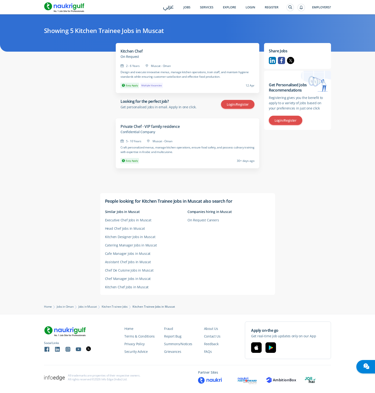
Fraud (168, 328)
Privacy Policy (134, 344)
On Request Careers (203, 220)
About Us (211, 328)
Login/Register (238, 104)
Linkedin (272, 60)
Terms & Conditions (139, 336)
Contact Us (212, 336)
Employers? (321, 7)
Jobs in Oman (65, 306)
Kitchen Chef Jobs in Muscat (127, 287)
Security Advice (136, 351)
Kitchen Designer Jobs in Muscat (130, 237)
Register (271, 7)
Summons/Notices (178, 344)
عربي (168, 8)
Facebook (281, 60)
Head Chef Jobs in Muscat (125, 228)
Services (206, 7)
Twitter (290, 60)
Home (48, 306)
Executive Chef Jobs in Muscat (128, 220)
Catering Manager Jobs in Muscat (131, 245)
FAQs (208, 351)
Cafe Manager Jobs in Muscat (128, 253)
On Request (130, 57)
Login (250, 7)
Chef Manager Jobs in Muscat (128, 278)
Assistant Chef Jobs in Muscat (128, 262)
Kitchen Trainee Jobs (115, 306)
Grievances (172, 351)
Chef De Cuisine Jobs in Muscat (129, 270)
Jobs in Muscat (87, 306)
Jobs (186, 7)
